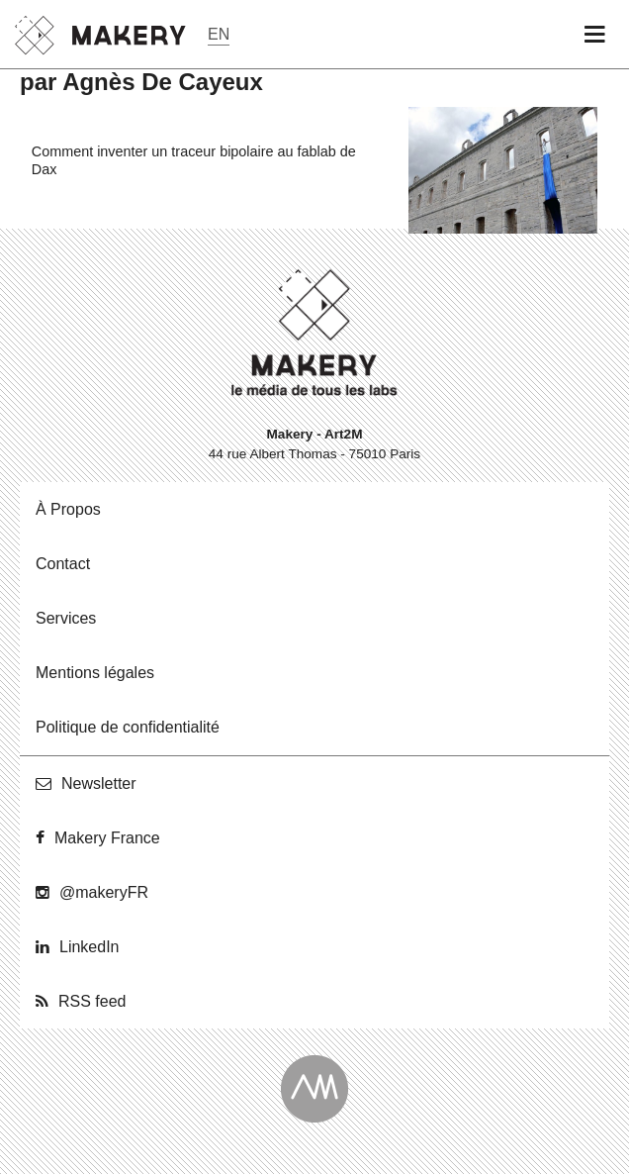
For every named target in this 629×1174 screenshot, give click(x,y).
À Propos (68, 509)
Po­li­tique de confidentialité (128, 727)
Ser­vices (66, 618)
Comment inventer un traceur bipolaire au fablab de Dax (194, 160)
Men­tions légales (95, 672)
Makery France (107, 838)
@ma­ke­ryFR (103, 892)
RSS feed (92, 1001)
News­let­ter (98, 783)
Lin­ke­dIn (89, 946)
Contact (63, 563)
